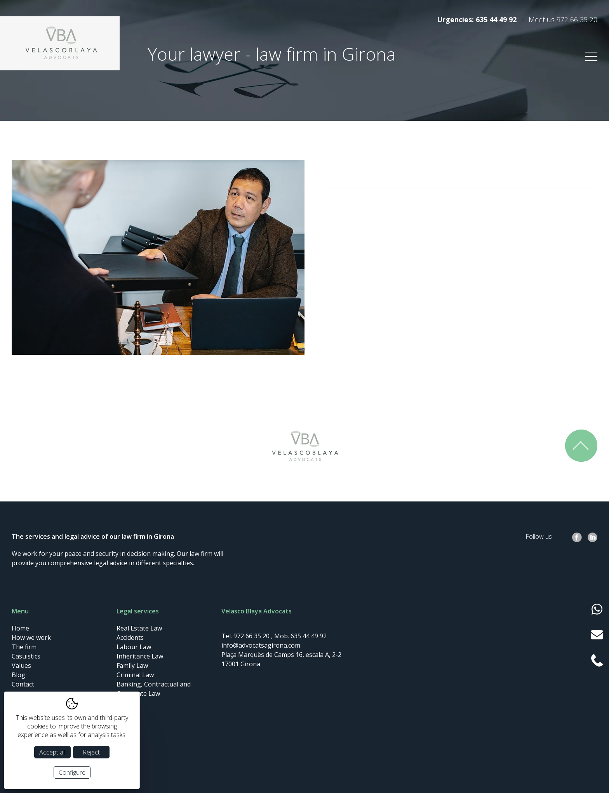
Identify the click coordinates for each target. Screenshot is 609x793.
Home (20, 628)
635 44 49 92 (496, 19)
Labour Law (134, 647)
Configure (72, 772)
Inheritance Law (140, 656)
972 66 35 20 (577, 19)
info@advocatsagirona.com (260, 645)
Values (21, 665)
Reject (91, 752)
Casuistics (26, 656)
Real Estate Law (139, 628)
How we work (31, 637)
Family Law (132, 665)
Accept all (52, 752)
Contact (23, 684)
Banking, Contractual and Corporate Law (154, 689)
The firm (24, 647)
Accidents (130, 637)
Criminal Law (135, 675)
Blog (18, 675)
